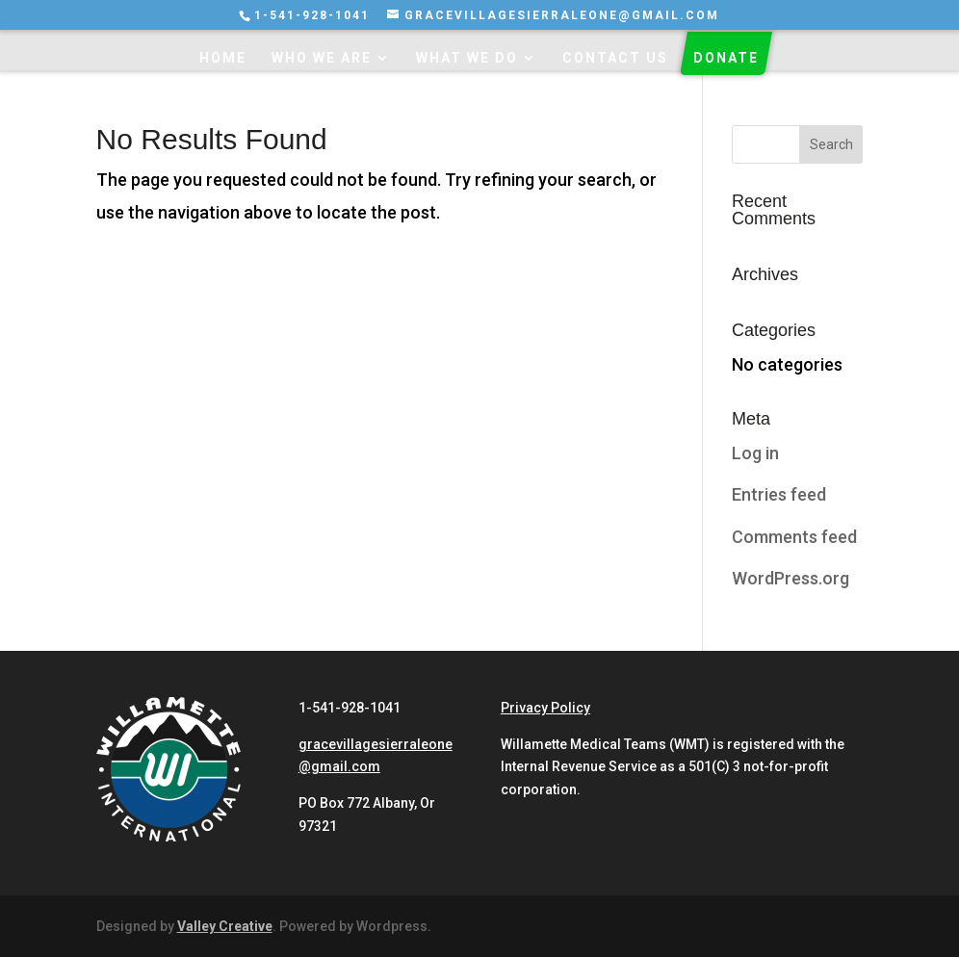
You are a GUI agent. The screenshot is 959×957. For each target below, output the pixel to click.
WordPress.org (790, 578)
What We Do (467, 58)
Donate (726, 58)
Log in (755, 453)
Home (222, 58)
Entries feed (779, 494)
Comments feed (794, 537)
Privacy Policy (545, 707)
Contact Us (615, 58)
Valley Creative (224, 926)
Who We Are (322, 58)
